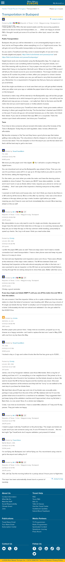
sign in (56, 9)
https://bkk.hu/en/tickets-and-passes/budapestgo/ (20, 57)
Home (4, 9)
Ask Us (35, 502)
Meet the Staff (7, 502)
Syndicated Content (39, 527)
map (16, 548)
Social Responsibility (9, 504)
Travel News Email (8, 522)
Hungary (22, 9)
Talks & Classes (38, 504)
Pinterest (58, 548)
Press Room (36, 532)
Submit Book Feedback (41, 511)
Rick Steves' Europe (32, 2)
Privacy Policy (58, 560)
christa (15, 318)
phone (10, 548)
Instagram (40, 548)
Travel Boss (17, 440)
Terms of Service (45, 560)
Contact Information (9, 497)
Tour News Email (8, 524)
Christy (11, 238)
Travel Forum (13, 9)
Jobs (4, 509)
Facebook (34, 548)
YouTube (46, 548)
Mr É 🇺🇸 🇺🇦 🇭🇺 (14, 23)
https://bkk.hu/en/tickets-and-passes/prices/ (38, 54)
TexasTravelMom (18, 151)
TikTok (52, 548)
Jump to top (58, 479)
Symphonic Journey (39, 529)
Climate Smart (7, 506)
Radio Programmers (39, 524)
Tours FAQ (36, 499)
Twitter (34, 554)
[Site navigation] (3, 2)
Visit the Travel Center (40, 506)
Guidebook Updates (40, 509)
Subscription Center (9, 527)
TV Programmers (38, 522)
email (4, 548)
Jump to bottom (57, 19)
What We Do (6, 499)
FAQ (34, 497)
